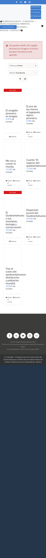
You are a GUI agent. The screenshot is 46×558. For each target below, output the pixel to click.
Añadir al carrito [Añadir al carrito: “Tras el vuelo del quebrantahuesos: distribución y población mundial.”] (9, 299)
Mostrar (17, 73)
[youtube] (25, 2)
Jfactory (39, 362)
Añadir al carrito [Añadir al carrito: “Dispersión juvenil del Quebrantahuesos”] (30, 239)
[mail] (36, 335)
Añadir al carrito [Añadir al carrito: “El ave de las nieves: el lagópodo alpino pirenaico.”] (30, 134)
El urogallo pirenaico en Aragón (12, 113)
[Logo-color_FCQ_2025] (7, 10)
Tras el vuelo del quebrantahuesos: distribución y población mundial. (16, 276)
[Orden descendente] (35, 65)
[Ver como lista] (25, 78)
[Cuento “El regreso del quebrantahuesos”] (33, 149)
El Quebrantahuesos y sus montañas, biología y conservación (16, 220)
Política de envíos (17, 362)
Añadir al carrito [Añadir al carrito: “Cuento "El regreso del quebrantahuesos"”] (30, 183)
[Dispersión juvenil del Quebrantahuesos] (33, 198)
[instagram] (29, 2)
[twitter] (21, 2)
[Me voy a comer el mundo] (13, 149)
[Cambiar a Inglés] (27, 30)
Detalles (13, 137)
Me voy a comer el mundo (11, 163)
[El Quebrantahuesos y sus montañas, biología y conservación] (13, 200)
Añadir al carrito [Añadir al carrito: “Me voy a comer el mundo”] (9, 183)
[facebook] (17, 2)
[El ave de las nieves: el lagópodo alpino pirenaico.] (33, 95)
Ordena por (16, 66)
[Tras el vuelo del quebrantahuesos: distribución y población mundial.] (13, 256)
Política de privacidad (26, 359)
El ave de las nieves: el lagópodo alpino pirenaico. (33, 112)
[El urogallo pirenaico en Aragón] (13, 97)
